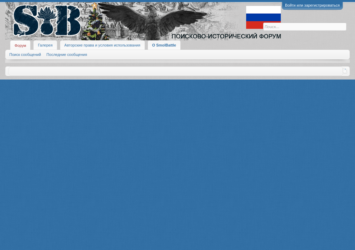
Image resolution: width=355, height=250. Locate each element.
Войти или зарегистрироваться (312, 5)
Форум (20, 45)
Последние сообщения (66, 54)
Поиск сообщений (25, 54)
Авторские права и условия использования (102, 45)
